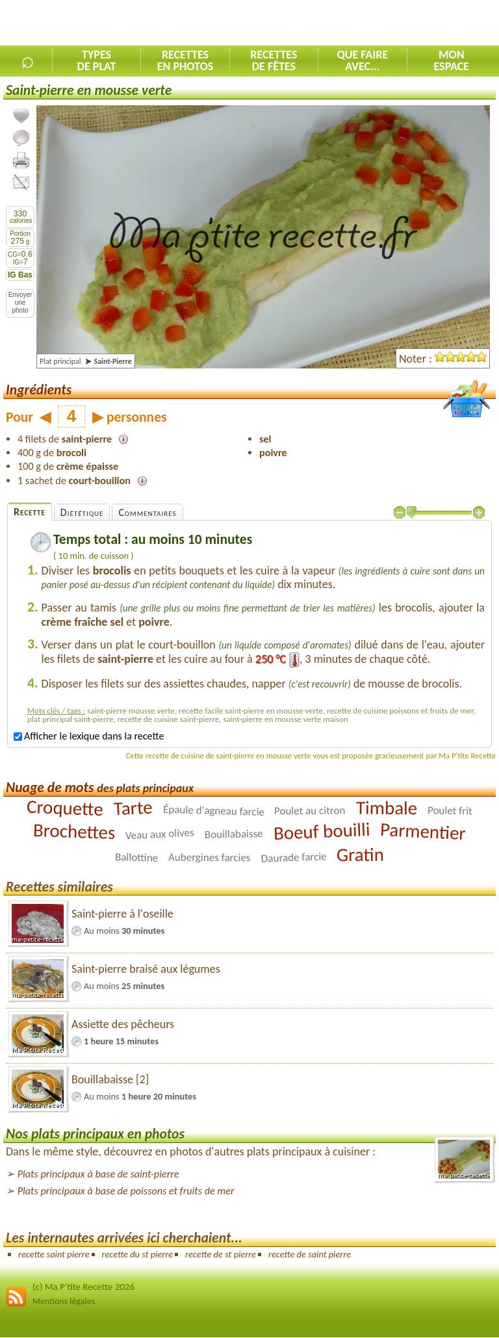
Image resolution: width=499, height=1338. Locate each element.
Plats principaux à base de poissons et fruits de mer (126, 1191)
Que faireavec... (362, 60)
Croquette (65, 807)
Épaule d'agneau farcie (213, 810)
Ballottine (137, 857)
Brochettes (73, 831)
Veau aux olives (160, 833)
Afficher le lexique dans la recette (89, 736)
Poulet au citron (310, 810)
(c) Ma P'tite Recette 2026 (83, 1287)
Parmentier (423, 830)
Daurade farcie (293, 857)
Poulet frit (450, 810)
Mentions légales (63, 1301)
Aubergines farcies (209, 857)
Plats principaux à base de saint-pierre (98, 1174)
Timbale (386, 807)
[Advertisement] (347, 23)
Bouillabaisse (234, 834)
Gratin (360, 854)
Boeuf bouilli (321, 830)
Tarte (133, 807)
